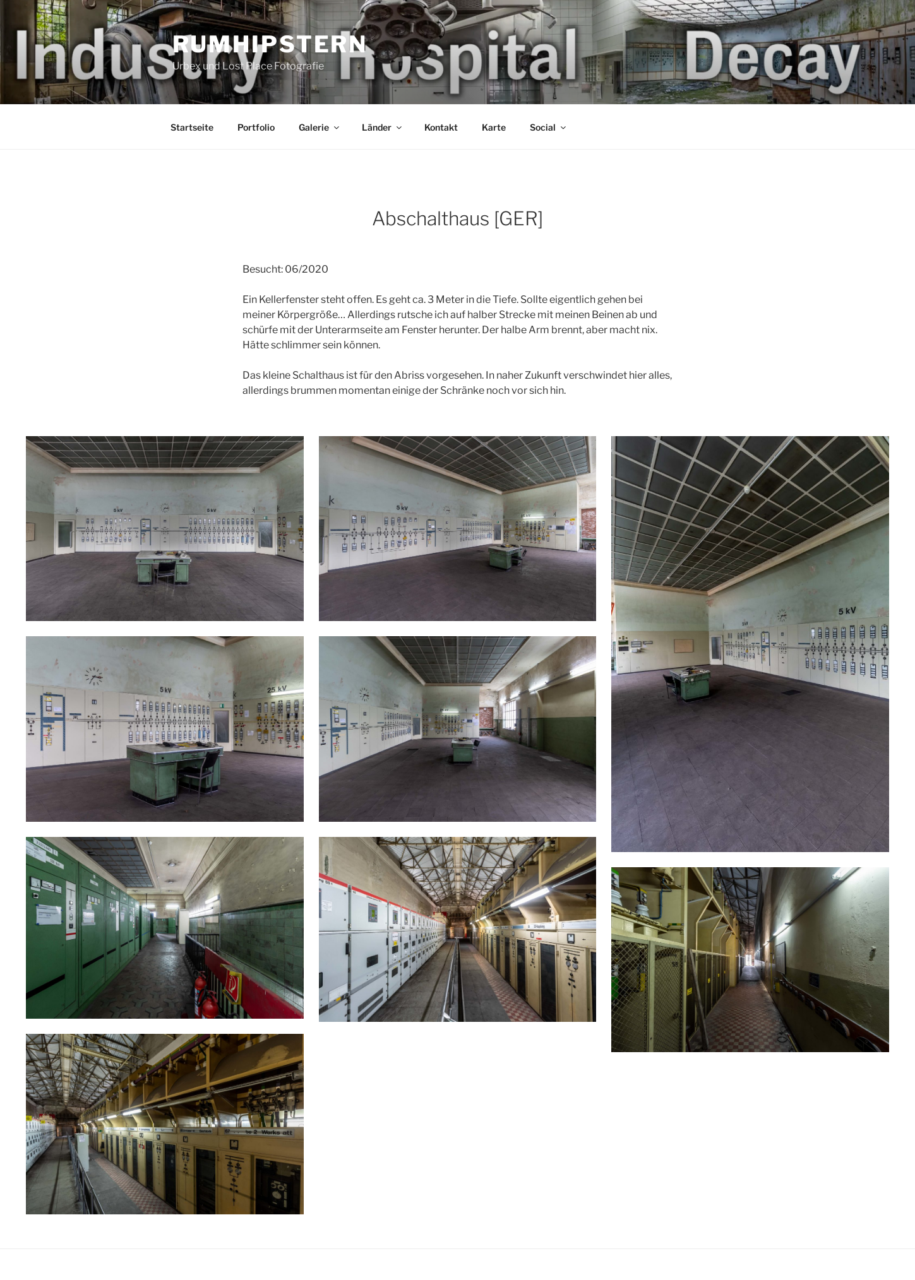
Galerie (320, 127)
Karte (494, 127)
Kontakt (441, 127)
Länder (383, 127)
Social (549, 127)
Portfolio (256, 127)
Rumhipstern (270, 44)
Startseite (191, 127)
